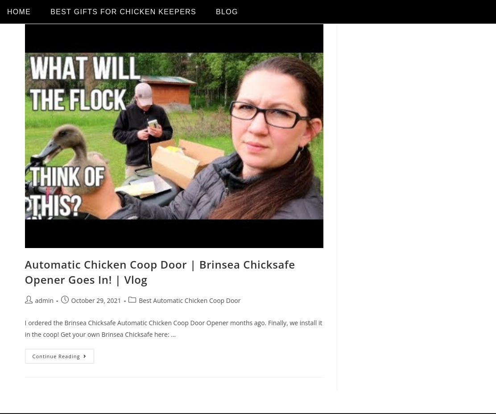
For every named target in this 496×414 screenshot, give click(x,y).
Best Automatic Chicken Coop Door (189, 300)
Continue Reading (64, 354)
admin (44, 300)
